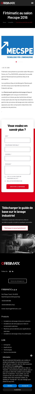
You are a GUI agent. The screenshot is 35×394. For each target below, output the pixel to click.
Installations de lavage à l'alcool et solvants (17, 321)
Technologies (8, 350)
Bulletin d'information (14, 181)
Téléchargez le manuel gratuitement (15, 228)
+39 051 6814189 (6, 301)
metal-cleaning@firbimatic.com (11, 308)
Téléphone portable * (12, 145)
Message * (8, 164)
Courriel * (8, 154)
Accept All (25, 386)
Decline (10, 386)
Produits (5, 316)
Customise (17, 389)
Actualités (11, 22)
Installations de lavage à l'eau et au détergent (17, 334)
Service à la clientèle (10, 352)
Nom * (6, 136)
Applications (8, 347)
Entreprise (7, 345)
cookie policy (18, 366)
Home (4, 22)
